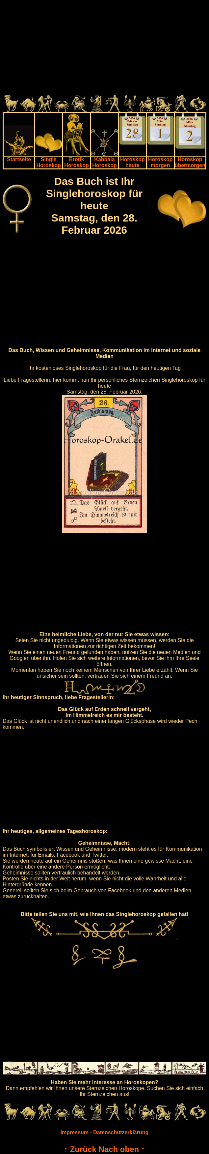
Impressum (75, 1132)
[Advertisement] (104, 49)
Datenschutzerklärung (120, 1132)
